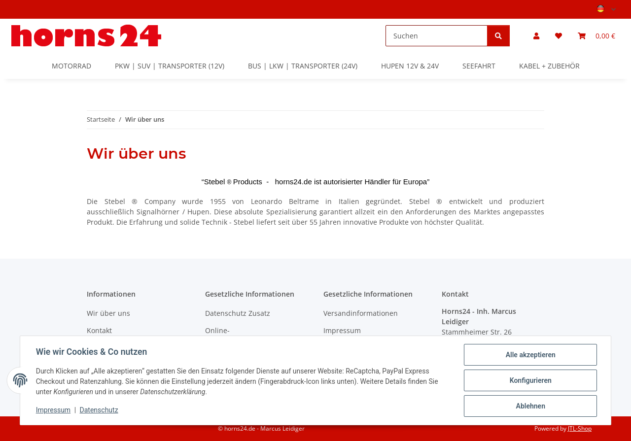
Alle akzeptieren (530, 355)
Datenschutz (99, 410)
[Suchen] (437, 35)
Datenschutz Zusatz (237, 313)
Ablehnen (530, 406)
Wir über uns (108, 313)
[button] (536, 36)
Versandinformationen (360, 313)
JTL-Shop (580, 428)
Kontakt (99, 330)
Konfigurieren (530, 380)
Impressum (53, 410)
